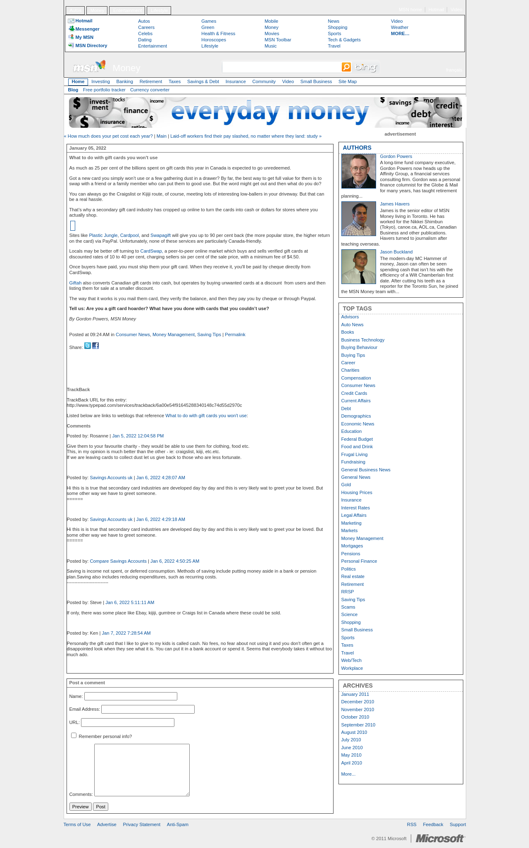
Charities (350, 370)
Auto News (352, 324)
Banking (125, 81)
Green (207, 27)
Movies (271, 33)
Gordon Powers (396, 156)
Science (349, 614)
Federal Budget (357, 439)
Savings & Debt (203, 81)
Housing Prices (356, 492)
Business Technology (363, 339)
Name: (76, 696)
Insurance (236, 81)
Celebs (145, 33)
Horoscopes (213, 39)
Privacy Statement (141, 824)
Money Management (174, 334)
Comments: (81, 794)
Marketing (351, 523)
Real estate (353, 576)
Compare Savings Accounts (118, 561)
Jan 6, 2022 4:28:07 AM (160, 477)
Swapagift (160, 235)
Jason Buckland (396, 251)
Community (264, 81)
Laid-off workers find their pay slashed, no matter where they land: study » (246, 136)
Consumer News (133, 334)
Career (348, 362)
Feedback (433, 824)
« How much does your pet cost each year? (108, 136)
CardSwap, (152, 250)
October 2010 (355, 716)
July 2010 (351, 739)
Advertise (107, 824)
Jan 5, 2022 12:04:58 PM (138, 435)
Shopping (337, 27)
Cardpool (129, 235)
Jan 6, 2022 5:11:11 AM (129, 602)
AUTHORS (357, 147)
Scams (348, 606)
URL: (74, 722)
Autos (75, 10)
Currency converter (149, 89)
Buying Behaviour (359, 347)
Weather (399, 27)
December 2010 (357, 701)
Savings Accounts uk (111, 477)
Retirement (151, 81)
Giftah (75, 282)
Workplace (352, 668)
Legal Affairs (354, 515)
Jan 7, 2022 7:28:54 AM (126, 633)
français (454, 69)
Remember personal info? (101, 736)
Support (458, 824)
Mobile (271, 21)
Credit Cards (354, 393)
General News (356, 477)
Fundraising (353, 461)
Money (98, 10)
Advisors (350, 316)
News (333, 21)
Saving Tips (209, 334)
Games (208, 21)
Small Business (316, 81)
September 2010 (358, 724)
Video (456, 9)
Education (351, 431)
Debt (346, 408)
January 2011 (355, 694)
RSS (412, 824)
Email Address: (84, 709)
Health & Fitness (218, 33)
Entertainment (127, 10)
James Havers (395, 203)
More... (348, 774)
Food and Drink (357, 446)
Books (347, 332)
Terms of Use (77, 824)
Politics (348, 568)
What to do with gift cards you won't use (206, 415)
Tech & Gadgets (344, 39)
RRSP (347, 591)
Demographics (356, 415)
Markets (349, 530)
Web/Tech (351, 660)
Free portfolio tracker (104, 89)
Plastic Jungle (103, 235)
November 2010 (357, 709)
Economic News (357, 423)
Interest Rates (355, 507)
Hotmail (436, 9)
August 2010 (354, 732)
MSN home (410, 9)
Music (270, 45)
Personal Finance (359, 561)
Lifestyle (159, 10)
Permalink (235, 334)
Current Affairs (356, 400)
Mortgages (352, 545)
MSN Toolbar (277, 39)
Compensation (356, 377)
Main (162, 136)
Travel (334, 45)
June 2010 (352, 747)
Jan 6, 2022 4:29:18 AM (160, 519)
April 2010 (351, 762)
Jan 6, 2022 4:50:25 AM (174, 561)
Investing (100, 81)
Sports (334, 33)
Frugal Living (354, 454)
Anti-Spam (177, 824)
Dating (144, 39)
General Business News (366, 469)
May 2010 (351, 754)
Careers (146, 27)
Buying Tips (353, 355)
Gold (346, 484)
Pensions (350, 553)
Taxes (175, 81)
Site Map (347, 81)
